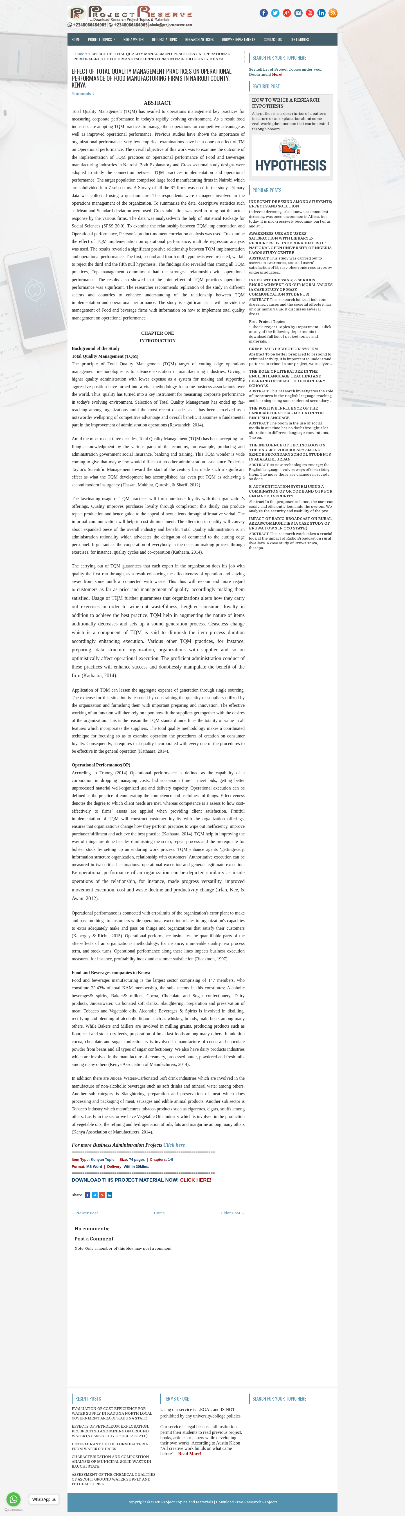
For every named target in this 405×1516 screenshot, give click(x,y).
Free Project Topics (267, 321)
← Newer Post (85, 1213)
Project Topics (103, 37)
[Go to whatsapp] (13, 1499)
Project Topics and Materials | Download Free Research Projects (219, 1502)
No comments (81, 93)
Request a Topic (164, 39)
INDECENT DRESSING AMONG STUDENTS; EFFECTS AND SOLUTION (290, 204)
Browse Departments (238, 39)
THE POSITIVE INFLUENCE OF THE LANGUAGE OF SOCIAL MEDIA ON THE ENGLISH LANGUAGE (286, 413)
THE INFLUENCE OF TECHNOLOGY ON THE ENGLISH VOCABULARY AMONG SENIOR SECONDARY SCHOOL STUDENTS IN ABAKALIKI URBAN (290, 452)
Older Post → (233, 1213)
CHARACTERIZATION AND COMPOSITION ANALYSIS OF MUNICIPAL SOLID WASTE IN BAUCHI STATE (111, 1461)
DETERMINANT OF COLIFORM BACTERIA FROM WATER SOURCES (110, 1446)
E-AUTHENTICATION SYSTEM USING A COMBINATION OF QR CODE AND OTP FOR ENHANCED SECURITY (290, 491)
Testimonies (299, 39)
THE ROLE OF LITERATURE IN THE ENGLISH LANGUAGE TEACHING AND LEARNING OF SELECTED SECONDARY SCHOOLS (287, 378)
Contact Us (273, 39)
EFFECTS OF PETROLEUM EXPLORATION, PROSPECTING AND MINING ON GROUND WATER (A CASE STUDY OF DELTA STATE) (110, 1431)
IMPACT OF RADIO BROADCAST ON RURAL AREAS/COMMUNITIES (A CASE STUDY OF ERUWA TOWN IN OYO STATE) (290, 523)
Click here (174, 1145)
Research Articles (199, 39)
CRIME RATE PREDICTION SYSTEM (283, 349)
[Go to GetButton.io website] (13, 1510)
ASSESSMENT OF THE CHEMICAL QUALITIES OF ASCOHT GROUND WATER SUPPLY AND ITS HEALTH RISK (114, 1479)
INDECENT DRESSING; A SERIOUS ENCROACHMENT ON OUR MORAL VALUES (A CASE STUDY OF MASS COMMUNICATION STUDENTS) (290, 287)
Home (76, 39)
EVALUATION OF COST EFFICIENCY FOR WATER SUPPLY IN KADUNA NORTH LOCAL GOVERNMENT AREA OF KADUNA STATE (112, 1413)
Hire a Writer (133, 39)
